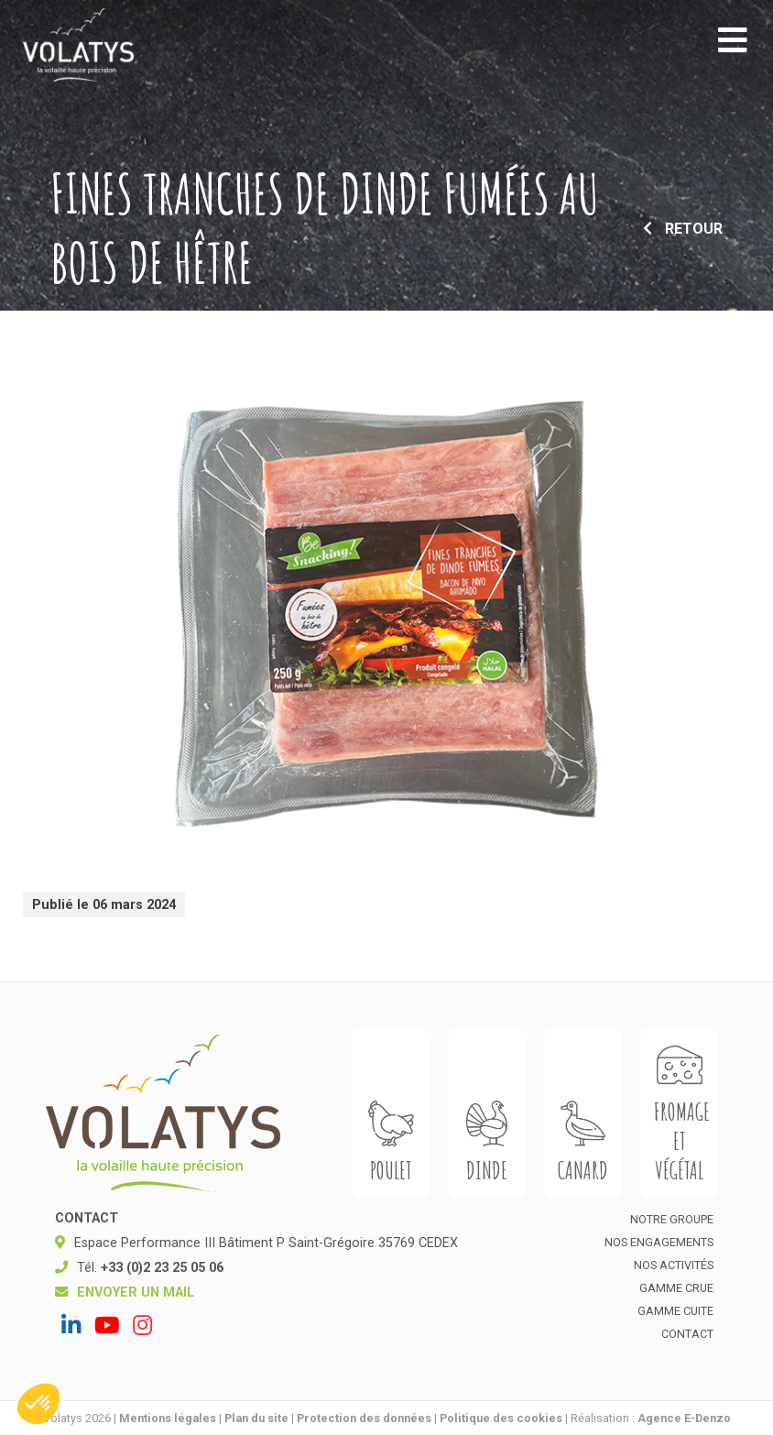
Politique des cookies (501, 1418)
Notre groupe (671, 1219)
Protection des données (364, 1418)
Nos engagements (658, 1242)
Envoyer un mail (135, 1292)
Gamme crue (676, 1288)
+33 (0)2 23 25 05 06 (162, 1268)
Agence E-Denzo (684, 1418)
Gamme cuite (675, 1311)
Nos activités (673, 1265)
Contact (687, 1334)
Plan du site (256, 1418)
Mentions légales (167, 1418)
